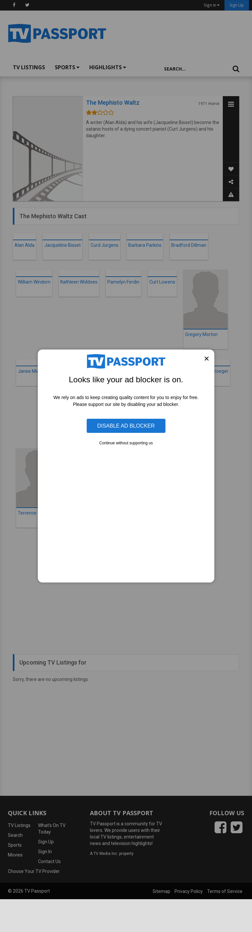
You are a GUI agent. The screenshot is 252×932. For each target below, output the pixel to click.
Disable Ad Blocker (126, 426)
